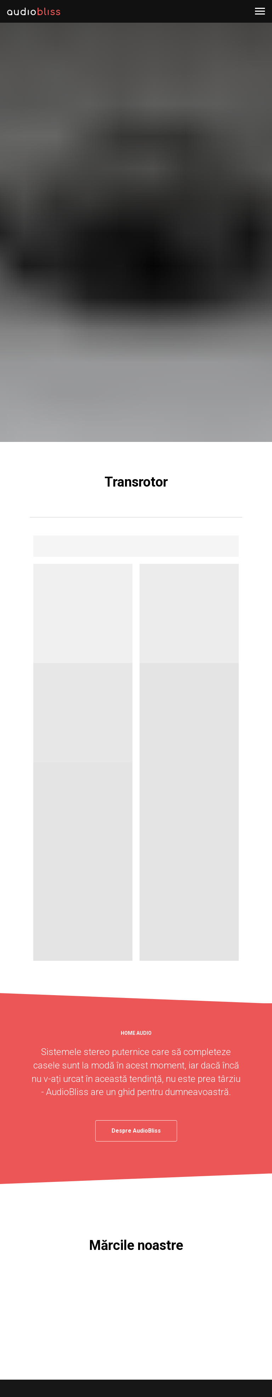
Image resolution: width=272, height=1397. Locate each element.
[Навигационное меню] (260, 11)
